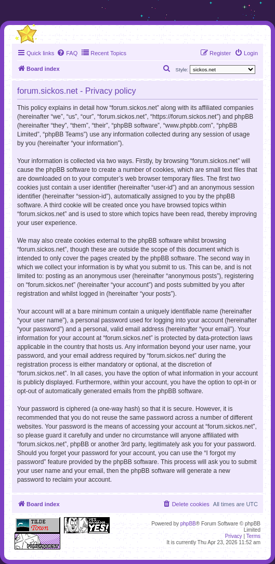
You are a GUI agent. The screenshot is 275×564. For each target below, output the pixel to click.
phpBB (188, 524)
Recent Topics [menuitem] (103, 52)
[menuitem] (67, 53)
